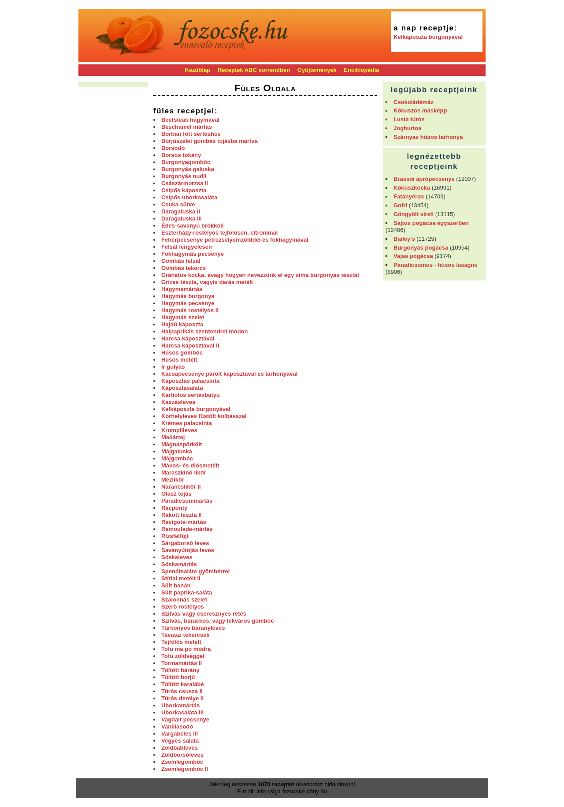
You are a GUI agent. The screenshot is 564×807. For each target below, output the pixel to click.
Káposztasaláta (182, 388)
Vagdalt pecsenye (185, 719)
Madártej (173, 437)
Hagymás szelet (182, 317)
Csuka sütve (178, 204)
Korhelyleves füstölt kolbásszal (204, 416)
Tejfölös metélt (181, 642)
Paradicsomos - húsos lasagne (435, 265)
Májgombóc (177, 458)
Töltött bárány (180, 670)
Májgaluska (176, 451)
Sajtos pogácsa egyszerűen (431, 223)
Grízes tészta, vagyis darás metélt (207, 282)
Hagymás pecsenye (188, 303)
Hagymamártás (181, 289)
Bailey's (404, 238)
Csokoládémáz (413, 102)
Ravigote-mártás (183, 522)
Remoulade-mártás (187, 529)
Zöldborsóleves (182, 754)
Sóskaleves (177, 557)
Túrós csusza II (182, 691)
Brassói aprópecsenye (424, 179)
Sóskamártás (179, 564)
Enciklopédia (361, 70)
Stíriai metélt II (180, 578)
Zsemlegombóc (182, 761)
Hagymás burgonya (188, 296)
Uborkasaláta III (182, 712)
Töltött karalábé (182, 684)
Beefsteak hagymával (190, 119)
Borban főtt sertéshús (191, 134)
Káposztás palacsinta (190, 380)
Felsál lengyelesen (186, 246)
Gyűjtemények (317, 70)
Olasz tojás (176, 493)
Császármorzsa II (184, 183)
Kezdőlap (198, 70)
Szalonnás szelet (184, 599)
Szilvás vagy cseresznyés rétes (203, 613)
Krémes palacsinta (186, 423)
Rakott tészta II (181, 515)
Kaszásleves (178, 402)
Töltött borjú (178, 677)
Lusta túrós (409, 119)
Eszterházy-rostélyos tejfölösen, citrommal (219, 232)
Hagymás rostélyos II (190, 310)
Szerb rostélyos (182, 606)
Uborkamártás (180, 705)
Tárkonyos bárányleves (193, 627)
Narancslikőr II (181, 486)
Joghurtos (407, 128)
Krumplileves (179, 430)
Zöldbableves (179, 747)
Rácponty (174, 507)
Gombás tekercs (183, 268)
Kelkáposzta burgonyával (428, 37)
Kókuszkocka (411, 187)
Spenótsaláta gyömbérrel (195, 571)
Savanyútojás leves (187, 550)
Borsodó (173, 148)
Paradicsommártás (186, 500)
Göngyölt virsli (413, 214)
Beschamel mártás (186, 126)
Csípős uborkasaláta (189, 197)
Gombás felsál (180, 261)
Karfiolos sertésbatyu (190, 395)
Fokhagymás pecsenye (192, 253)
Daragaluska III (181, 218)
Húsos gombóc (182, 352)
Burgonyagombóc (185, 162)
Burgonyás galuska (187, 169)
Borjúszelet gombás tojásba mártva (209, 141)
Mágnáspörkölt (181, 444)
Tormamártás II (181, 663)
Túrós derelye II (182, 698)
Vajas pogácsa (413, 256)
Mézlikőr (172, 479)
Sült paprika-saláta (186, 592)
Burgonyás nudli (184, 176)
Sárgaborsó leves (185, 543)
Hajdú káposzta (182, 324)
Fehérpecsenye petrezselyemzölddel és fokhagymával (234, 239)
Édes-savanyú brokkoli (192, 225)
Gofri (400, 205)
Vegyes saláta (180, 740)
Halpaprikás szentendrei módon (204, 331)
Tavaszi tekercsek (185, 634)
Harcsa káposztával (188, 338)
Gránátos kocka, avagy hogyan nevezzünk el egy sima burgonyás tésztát (260, 275)
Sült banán (175, 585)
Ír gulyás (173, 366)
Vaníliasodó (177, 726)
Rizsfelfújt (175, 536)
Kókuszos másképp (420, 110)
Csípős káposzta (184, 190)
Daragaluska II (180, 211)
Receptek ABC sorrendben (254, 70)
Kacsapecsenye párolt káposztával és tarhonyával (229, 373)
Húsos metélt (179, 359)
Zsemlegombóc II (184, 769)
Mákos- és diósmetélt (190, 465)
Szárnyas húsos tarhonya (428, 137)
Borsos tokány (181, 155)
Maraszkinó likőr (183, 472)
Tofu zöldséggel (182, 656)
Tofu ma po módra (186, 649)
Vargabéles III (179, 733)
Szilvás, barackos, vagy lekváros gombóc (217, 620)
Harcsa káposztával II (190, 345)
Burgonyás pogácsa (420, 247)
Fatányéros (408, 196)
